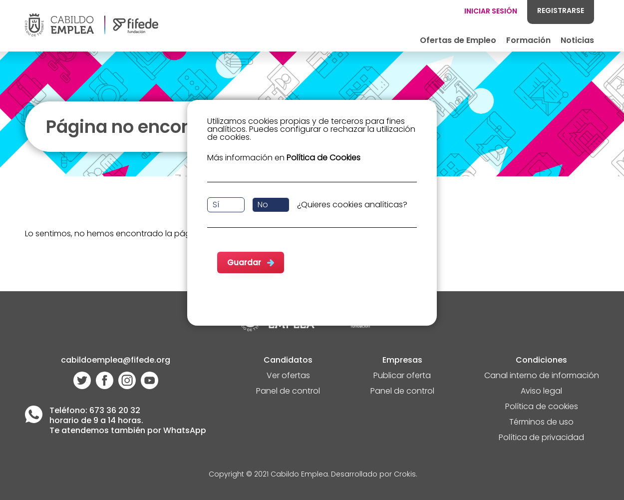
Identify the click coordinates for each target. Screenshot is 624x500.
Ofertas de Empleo (458, 40)
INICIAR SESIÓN (490, 10)
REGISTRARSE (560, 10)
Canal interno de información (541, 376)
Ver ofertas (288, 376)
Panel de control (288, 392)
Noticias (577, 40)
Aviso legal (541, 392)
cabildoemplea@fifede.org (115, 361)
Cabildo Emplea (299, 475)
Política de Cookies (323, 157)
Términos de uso (541, 423)
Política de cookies (541, 407)
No (263, 204)
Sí (216, 204)
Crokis (405, 475)
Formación (528, 40)
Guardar (244, 262)
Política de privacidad (541, 438)
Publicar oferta (402, 376)
